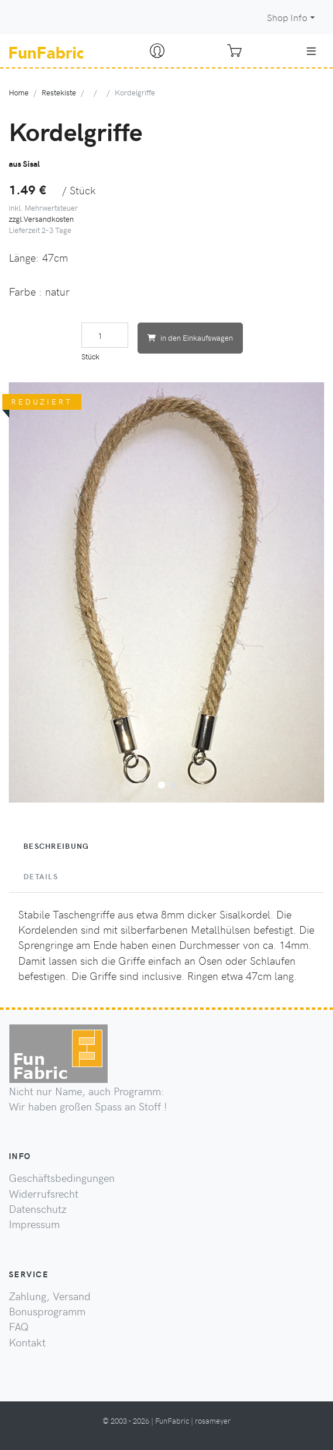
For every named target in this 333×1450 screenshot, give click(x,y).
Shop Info (287, 17)
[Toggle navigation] (311, 51)
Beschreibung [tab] (56, 846)
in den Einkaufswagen (190, 337)
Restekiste (59, 92)
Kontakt (27, 1342)
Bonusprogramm (47, 1311)
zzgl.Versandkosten (41, 219)
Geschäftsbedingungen (62, 1178)
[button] (161, 783)
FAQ (19, 1326)
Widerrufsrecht (43, 1194)
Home (19, 92)
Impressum (34, 1224)
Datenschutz (38, 1209)
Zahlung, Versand (50, 1296)
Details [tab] (40, 876)
